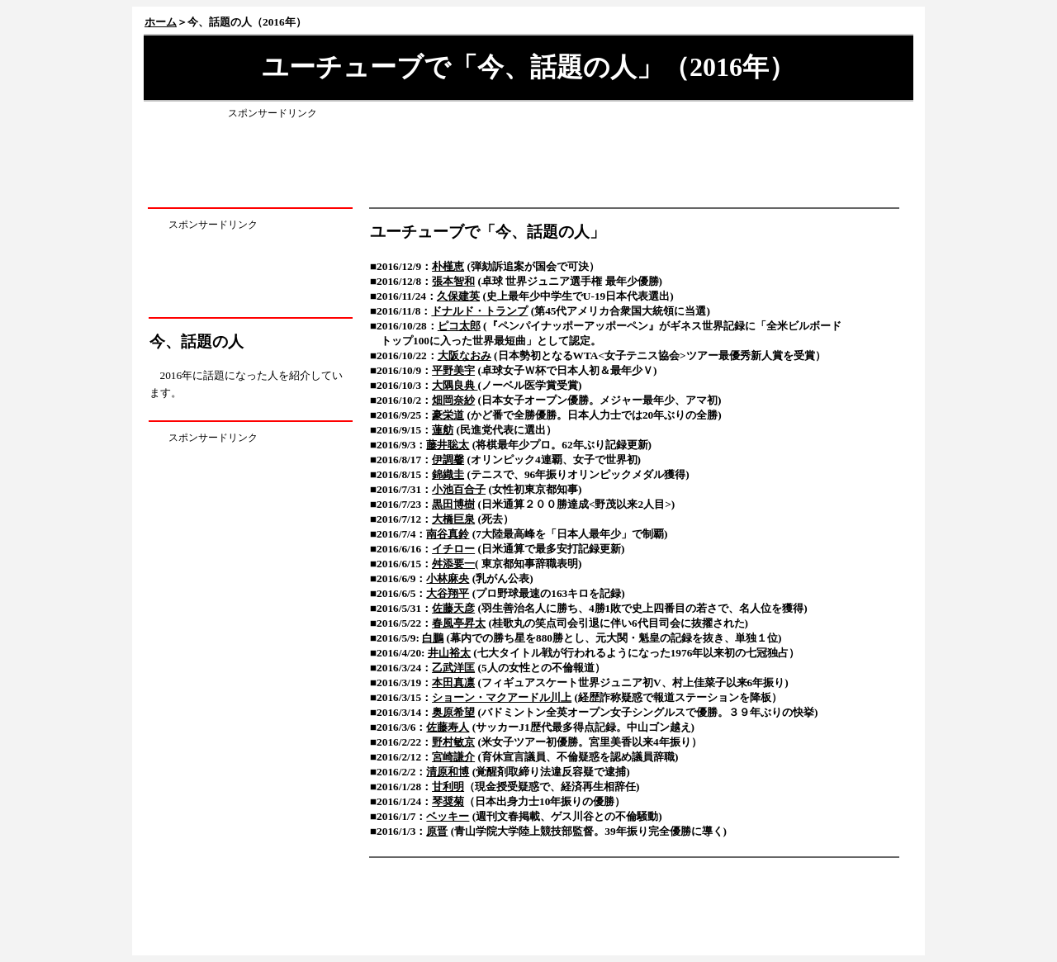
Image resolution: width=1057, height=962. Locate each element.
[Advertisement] (528, 159)
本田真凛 (453, 682)
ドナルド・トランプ (479, 311)
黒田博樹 (453, 504)
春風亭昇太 (459, 623)
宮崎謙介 (453, 757)
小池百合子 (459, 489)
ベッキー (447, 816)
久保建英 (458, 296)
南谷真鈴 (447, 534)
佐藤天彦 (453, 608)
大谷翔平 (447, 593)
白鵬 (432, 638)
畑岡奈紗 (453, 400)
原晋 (437, 831)
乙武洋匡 (453, 667)
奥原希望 (453, 712)
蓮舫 (442, 430)
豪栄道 (448, 415)
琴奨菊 (448, 801)
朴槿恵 (448, 266)
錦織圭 (448, 474)
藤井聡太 (447, 444)
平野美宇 (453, 370)
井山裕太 (449, 653)
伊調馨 (448, 459)
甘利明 (448, 786)
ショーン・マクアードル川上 (501, 697)
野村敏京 (453, 742)
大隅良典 (454, 385)
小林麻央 (447, 578)
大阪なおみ (464, 355)
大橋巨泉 (453, 519)
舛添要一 (453, 563)
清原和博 (447, 771)
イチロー (453, 549)
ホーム (161, 22)
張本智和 (453, 281)
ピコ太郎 (459, 326)
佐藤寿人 (447, 727)
